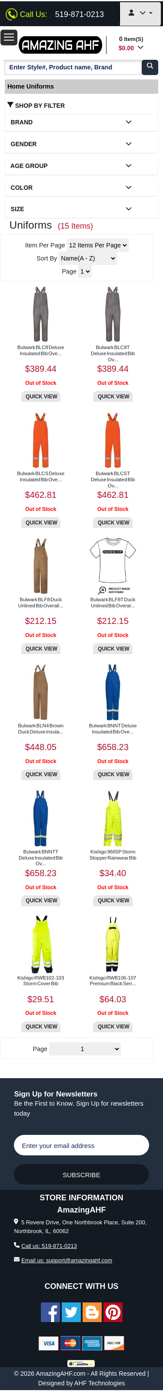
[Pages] (85, 1048)
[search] (150, 67)
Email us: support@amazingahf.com (66, 1260)
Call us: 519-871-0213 (49, 1246)
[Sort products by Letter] (88, 258)
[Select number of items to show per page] (98, 245)
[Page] (85, 271)
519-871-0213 (79, 14)
